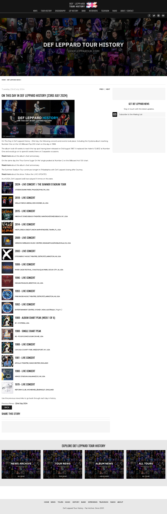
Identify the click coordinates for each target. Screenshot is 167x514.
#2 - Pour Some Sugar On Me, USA (29, 336)
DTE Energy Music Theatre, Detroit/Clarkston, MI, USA (38, 256)
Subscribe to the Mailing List (130, 114)
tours (60, 502)
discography (60, 10)
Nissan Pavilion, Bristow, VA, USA (29, 283)
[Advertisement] (56, 427)
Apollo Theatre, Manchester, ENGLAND (31, 363)
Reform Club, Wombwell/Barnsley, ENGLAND (34, 390)
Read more (6, 156)
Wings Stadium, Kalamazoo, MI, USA (30, 376)
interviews (93, 10)
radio (114, 10)
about (120, 502)
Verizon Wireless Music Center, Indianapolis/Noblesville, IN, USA (43, 243)
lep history (73, 10)
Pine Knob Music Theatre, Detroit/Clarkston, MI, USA (37, 296)
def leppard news (14, 80)
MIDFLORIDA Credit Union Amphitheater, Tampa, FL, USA (38, 230)
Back (6, 408)
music (67, 502)
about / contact (127, 10)
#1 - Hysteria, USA (22, 323)
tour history (46, 10)
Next (108, 89)
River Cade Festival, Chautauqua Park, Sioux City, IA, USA (39, 270)
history (75, 502)
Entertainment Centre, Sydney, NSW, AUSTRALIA (35, 310)
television (105, 10)
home (4, 80)
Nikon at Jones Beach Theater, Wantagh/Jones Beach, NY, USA (41, 216)
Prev (102, 89)
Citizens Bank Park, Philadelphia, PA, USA (32, 190)
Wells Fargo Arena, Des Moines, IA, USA (31, 203)
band (84, 10)
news (35, 10)
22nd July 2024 (21, 403)
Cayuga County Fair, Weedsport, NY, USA (32, 350)
